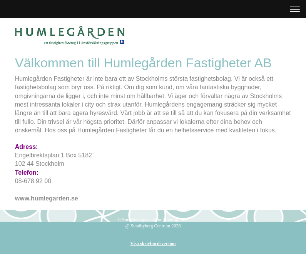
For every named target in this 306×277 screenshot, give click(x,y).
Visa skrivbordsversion (153, 243)
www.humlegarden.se (46, 198)
